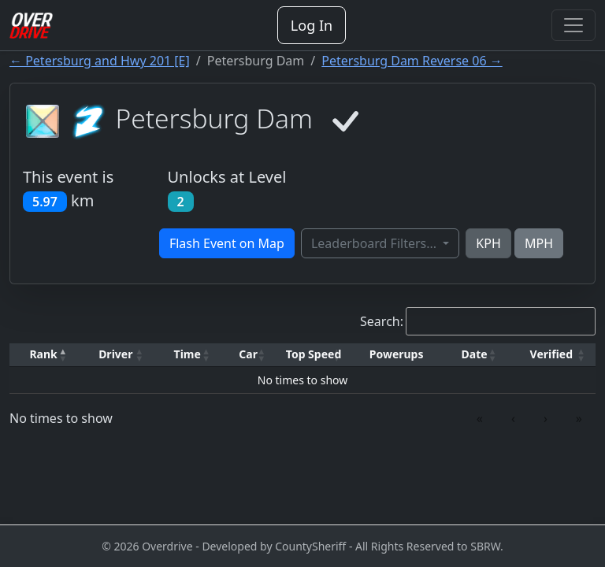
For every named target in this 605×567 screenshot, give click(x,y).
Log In (311, 25)
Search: (381, 321)
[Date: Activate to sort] (474, 354)
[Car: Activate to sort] (248, 354)
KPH (488, 243)
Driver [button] (115, 353)
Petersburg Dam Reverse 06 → (411, 60)
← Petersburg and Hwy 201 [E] (99, 60)
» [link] (579, 418)
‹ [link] (513, 418)
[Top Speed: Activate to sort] (313, 354)
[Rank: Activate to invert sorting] (43, 354)
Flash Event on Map (226, 243)
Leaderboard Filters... (375, 243)
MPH (539, 243)
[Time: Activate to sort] (187, 354)
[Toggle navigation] (573, 25)
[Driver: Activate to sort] (115, 354)
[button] (43, 354)
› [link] (545, 418)
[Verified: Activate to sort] (551, 354)
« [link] (480, 418)
